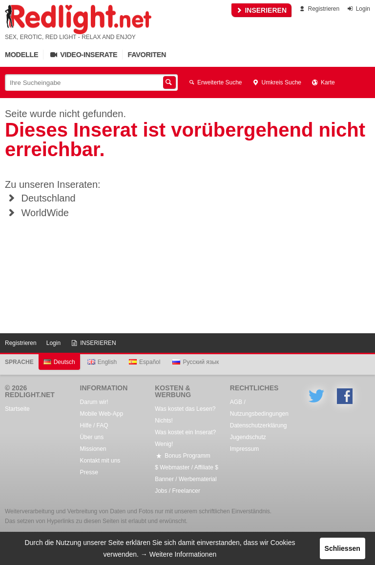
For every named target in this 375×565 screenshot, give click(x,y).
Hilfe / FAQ (94, 425)
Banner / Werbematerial (186, 479)
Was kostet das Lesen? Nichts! (185, 414)
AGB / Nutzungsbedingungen (259, 408)
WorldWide (37, 212)
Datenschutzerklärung (258, 425)
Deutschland (40, 198)
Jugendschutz (248, 437)
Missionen (93, 448)
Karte (323, 82)
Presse (89, 472)
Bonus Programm (182, 455)
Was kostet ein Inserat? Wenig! (185, 438)
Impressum (244, 448)
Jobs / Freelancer (177, 490)
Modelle (21, 55)
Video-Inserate (82, 55)
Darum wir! (94, 402)
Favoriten (146, 55)
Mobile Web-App (102, 413)
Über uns (92, 437)
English (102, 362)
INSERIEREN (261, 10)
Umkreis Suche (276, 82)
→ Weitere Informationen (178, 554)
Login (358, 8)
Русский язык (195, 362)
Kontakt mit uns (100, 460)
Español (144, 362)
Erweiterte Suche (215, 82)
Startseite (17, 408)
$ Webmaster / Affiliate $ (186, 467)
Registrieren (318, 8)
